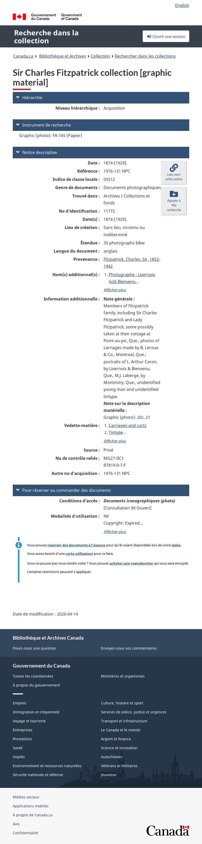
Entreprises (22, 729)
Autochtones (111, 756)
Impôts (19, 756)
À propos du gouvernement (36, 685)
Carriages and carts (128, 425)
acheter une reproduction (131, 563)
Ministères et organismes (123, 676)
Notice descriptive (36, 152)
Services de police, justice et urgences (133, 712)
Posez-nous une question (34, 648)
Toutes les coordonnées (33, 676)
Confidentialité (25, 832)
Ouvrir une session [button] (166, 36)
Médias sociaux (26, 797)
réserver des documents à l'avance (76, 545)
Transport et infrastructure (124, 720)
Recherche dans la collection (46, 36)
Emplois (19, 703)
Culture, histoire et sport (122, 703)
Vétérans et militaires (119, 765)
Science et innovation (119, 747)
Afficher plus (115, 289)
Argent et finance (116, 738)
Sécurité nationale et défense (38, 774)
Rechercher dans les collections (145, 56)
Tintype (116, 432)
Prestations (22, 738)
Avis (16, 823)
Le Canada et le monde (120, 729)
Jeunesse (108, 774)
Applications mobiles (31, 806)
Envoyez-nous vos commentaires (129, 648)
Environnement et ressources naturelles (47, 765)
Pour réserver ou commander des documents (63, 490)
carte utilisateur (79, 553)
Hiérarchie (29, 97)
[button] (174, 172)
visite (176, 545)
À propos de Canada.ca (32, 814)
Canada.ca (23, 56)
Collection (100, 56)
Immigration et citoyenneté (36, 712)
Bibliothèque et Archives (62, 56)
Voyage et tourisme (29, 720)
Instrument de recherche (43, 125)
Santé (18, 747)
